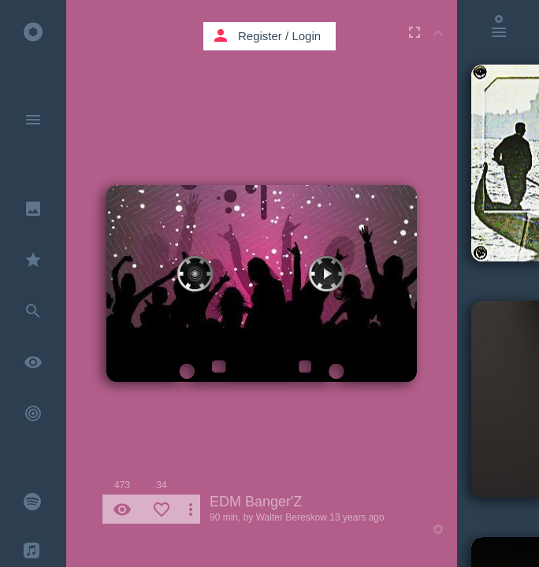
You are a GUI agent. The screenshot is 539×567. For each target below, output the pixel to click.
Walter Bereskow (291, 517)
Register (260, 36)
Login (306, 36)
